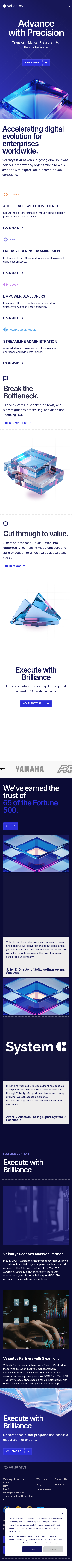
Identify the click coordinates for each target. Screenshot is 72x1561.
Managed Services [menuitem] (13, 1492)
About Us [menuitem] (59, 1484)
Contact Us (13, 1451)
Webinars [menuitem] (41, 1479)
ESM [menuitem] (5, 1486)
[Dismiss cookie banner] (62, 1513)
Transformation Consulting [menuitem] (18, 1496)
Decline (53, 1549)
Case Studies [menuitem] (43, 1489)
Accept (32, 1549)
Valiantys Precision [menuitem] (14, 1479)
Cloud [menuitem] (6, 1482)
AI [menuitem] (4, 1499)
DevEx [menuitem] (6, 1489)
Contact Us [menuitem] (61, 1479)
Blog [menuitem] (38, 1484)
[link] (12, 5)
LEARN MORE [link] (32, 63)
